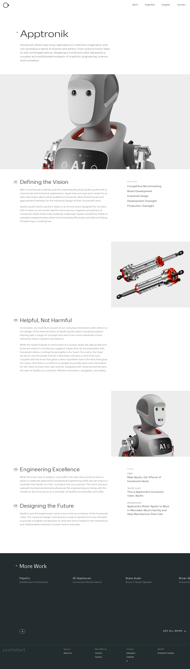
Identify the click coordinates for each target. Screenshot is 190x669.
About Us (68, 653)
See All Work (173, 631)
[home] (6, 5)
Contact (181, 5)
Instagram (130, 653)
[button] (22, 603)
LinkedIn (130, 657)
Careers (98, 657)
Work (135, 5)
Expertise (150, 5)
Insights (166, 5)
